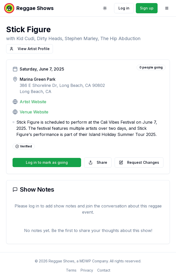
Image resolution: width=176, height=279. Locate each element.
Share (98, 162)
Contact (103, 270)
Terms (71, 270)
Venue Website (34, 111)
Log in (123, 8)
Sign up (146, 8)
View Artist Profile (29, 48)
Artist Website (33, 101)
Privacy (87, 270)
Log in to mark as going (47, 162)
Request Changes (139, 162)
